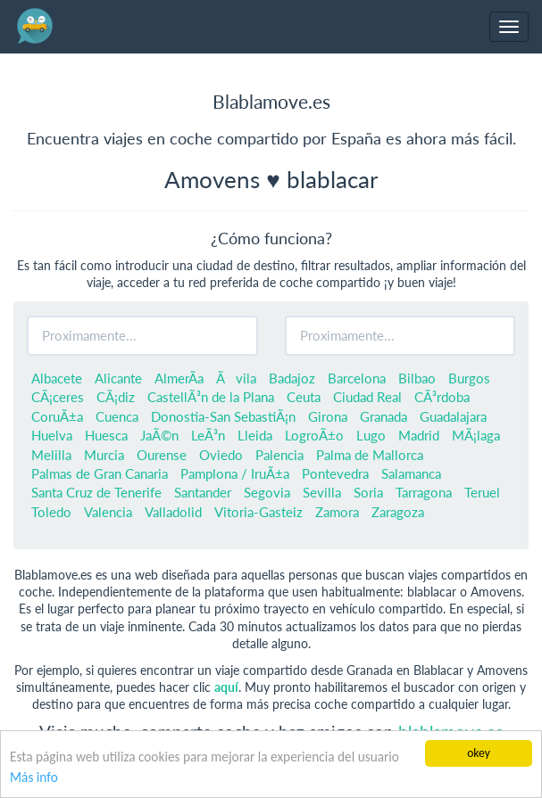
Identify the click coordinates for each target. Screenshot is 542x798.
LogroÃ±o (314, 435)
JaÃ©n (159, 435)
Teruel (482, 492)
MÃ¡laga (476, 435)
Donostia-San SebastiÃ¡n (223, 416)
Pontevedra (335, 473)
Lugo (371, 435)
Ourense (162, 455)
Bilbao (417, 378)
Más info (34, 777)
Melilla (51, 455)
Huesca (106, 435)
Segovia (267, 492)
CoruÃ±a (57, 416)
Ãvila (236, 378)
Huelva (51, 435)
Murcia (104, 455)
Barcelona (357, 378)
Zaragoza (397, 512)
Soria (368, 492)
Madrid (418, 435)
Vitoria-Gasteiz (258, 512)
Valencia (108, 512)
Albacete (56, 378)
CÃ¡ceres (57, 397)
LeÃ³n (208, 435)
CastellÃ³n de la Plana (210, 397)
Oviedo (221, 455)
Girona (327, 416)
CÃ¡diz (115, 397)
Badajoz (292, 378)
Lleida (255, 435)
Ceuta (304, 397)
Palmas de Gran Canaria (99, 473)
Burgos (469, 378)
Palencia (279, 455)
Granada (383, 416)
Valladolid (173, 512)
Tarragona (424, 492)
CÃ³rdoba (442, 397)
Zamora (337, 512)
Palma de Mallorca (369, 455)
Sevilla (322, 492)
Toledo (51, 512)
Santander (202, 492)
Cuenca (117, 416)
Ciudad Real (367, 397)
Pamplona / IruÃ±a (234, 473)
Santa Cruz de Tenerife (96, 492)
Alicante (118, 378)
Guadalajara (453, 416)
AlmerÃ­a (179, 378)
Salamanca (411, 473)
